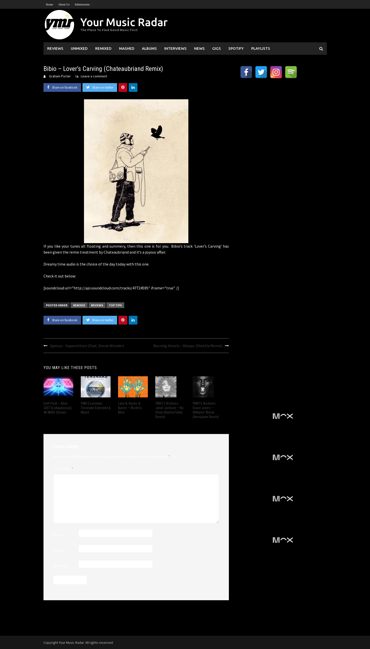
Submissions (82, 4)
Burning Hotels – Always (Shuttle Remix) (187, 345)
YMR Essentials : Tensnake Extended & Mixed (96, 407)
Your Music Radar (123, 22)
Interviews (175, 48)
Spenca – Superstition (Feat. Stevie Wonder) (87, 345)
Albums (149, 48)
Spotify (236, 48)
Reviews (55, 48)
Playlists (260, 48)
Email (58, 550)
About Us (64, 4)
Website (60, 565)
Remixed (103, 48)
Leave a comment (94, 76)
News (199, 48)
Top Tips (115, 305)
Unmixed (79, 48)
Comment (63, 468)
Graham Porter (60, 76)
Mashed (126, 48)
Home (49, 4)
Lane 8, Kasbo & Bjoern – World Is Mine (130, 407)
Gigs (216, 48)
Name (58, 534)
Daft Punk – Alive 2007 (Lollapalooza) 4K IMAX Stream (57, 407)
